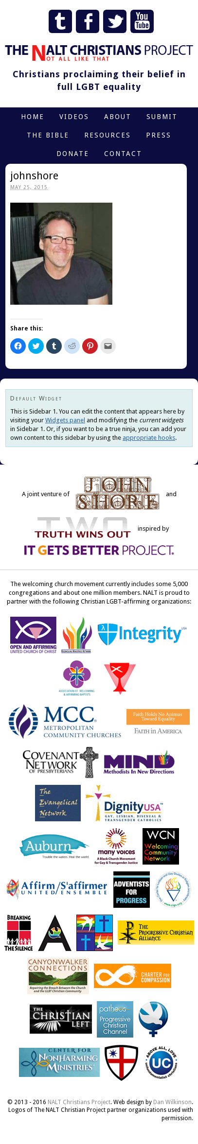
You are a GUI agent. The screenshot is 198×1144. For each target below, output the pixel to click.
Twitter (114, 21)
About (117, 117)
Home (32, 117)
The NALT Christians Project (99, 53)
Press (158, 135)
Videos (74, 117)
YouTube (142, 21)
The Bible (48, 135)
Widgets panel (65, 420)
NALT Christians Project (79, 1102)
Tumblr (60, 21)
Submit (162, 117)
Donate (72, 153)
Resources (107, 135)
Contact (123, 153)
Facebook (87, 21)
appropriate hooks (149, 437)
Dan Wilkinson (172, 1102)
